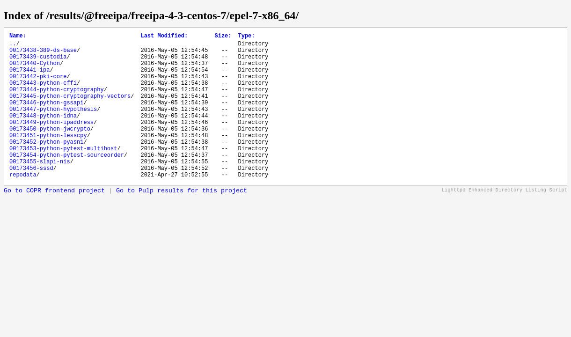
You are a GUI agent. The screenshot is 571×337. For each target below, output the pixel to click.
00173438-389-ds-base (43, 54)
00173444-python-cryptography (56, 102)
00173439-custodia (37, 62)
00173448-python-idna (43, 134)
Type (246, 37)
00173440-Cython (34, 70)
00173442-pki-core (37, 86)
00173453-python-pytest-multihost (63, 173)
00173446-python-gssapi (46, 118)
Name (17, 37)
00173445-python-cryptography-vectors (70, 110)
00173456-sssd (31, 197)
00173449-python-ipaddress (51, 142)
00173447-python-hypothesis (53, 126)
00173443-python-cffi (43, 94)
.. (12, 46)
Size (222, 37)
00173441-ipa (29, 78)
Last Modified (164, 37)
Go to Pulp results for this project (181, 221)
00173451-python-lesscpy (48, 157)
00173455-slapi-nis (39, 189)
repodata (23, 205)
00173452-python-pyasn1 (46, 165)
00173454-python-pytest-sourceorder (66, 181)
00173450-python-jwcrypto (49, 150)
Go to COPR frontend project (54, 221)
